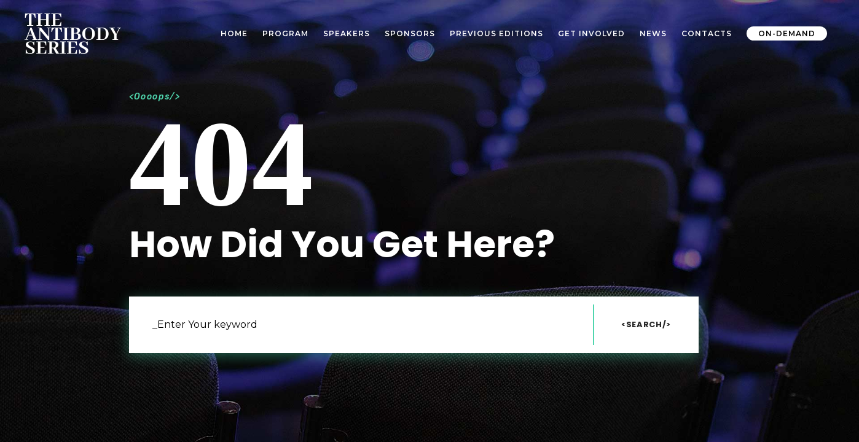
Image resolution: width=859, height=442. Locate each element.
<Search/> (646, 324)
